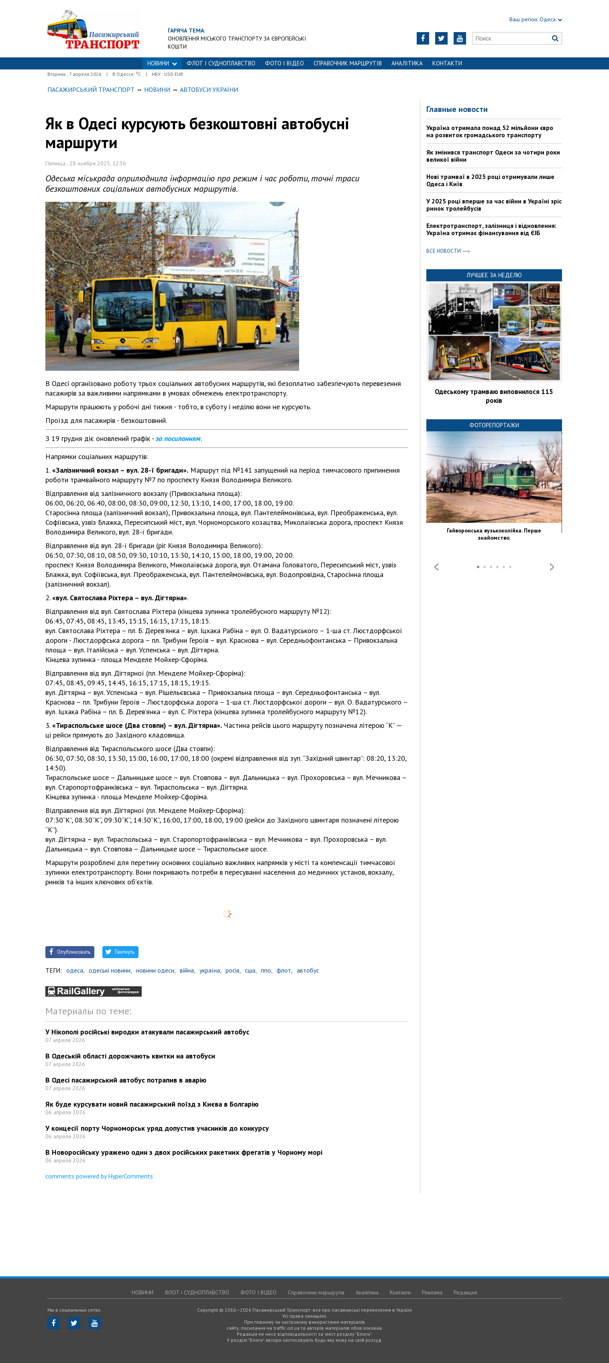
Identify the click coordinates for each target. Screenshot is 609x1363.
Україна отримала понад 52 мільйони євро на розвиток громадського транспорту (489, 131)
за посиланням (178, 438)
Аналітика (407, 63)
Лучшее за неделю (494, 275)
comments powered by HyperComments (99, 1176)
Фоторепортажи (494, 425)
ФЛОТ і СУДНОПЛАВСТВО (221, 63)
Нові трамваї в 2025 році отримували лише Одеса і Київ (490, 180)
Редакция (465, 1292)
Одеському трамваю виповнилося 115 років (494, 396)
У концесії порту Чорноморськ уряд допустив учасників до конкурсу (157, 1128)
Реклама (432, 1292)
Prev (436, 567)
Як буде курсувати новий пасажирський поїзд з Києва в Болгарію (152, 1104)
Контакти (447, 63)
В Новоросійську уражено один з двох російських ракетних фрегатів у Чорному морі (183, 1152)
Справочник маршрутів (348, 63)
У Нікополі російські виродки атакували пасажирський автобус (147, 1031)
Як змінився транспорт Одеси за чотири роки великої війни (493, 155)
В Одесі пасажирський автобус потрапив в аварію (125, 1080)
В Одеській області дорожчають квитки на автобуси (130, 1055)
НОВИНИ (162, 63)
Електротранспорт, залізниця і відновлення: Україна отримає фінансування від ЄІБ (491, 229)
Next (552, 567)
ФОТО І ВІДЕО (284, 63)
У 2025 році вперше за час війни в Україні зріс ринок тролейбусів (494, 204)
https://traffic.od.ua (93, 28)
